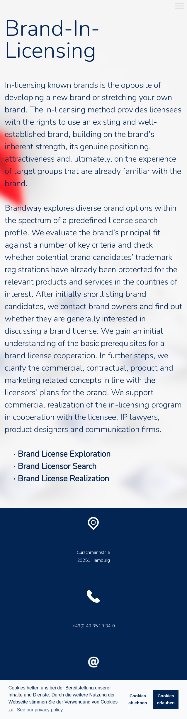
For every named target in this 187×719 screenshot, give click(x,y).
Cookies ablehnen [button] (137, 699)
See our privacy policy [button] (40, 709)
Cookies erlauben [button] (166, 699)
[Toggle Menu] (179, 5)
